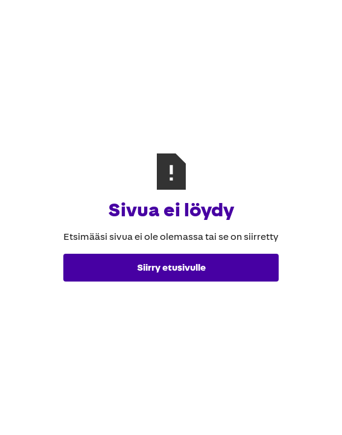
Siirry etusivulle (171, 267)
